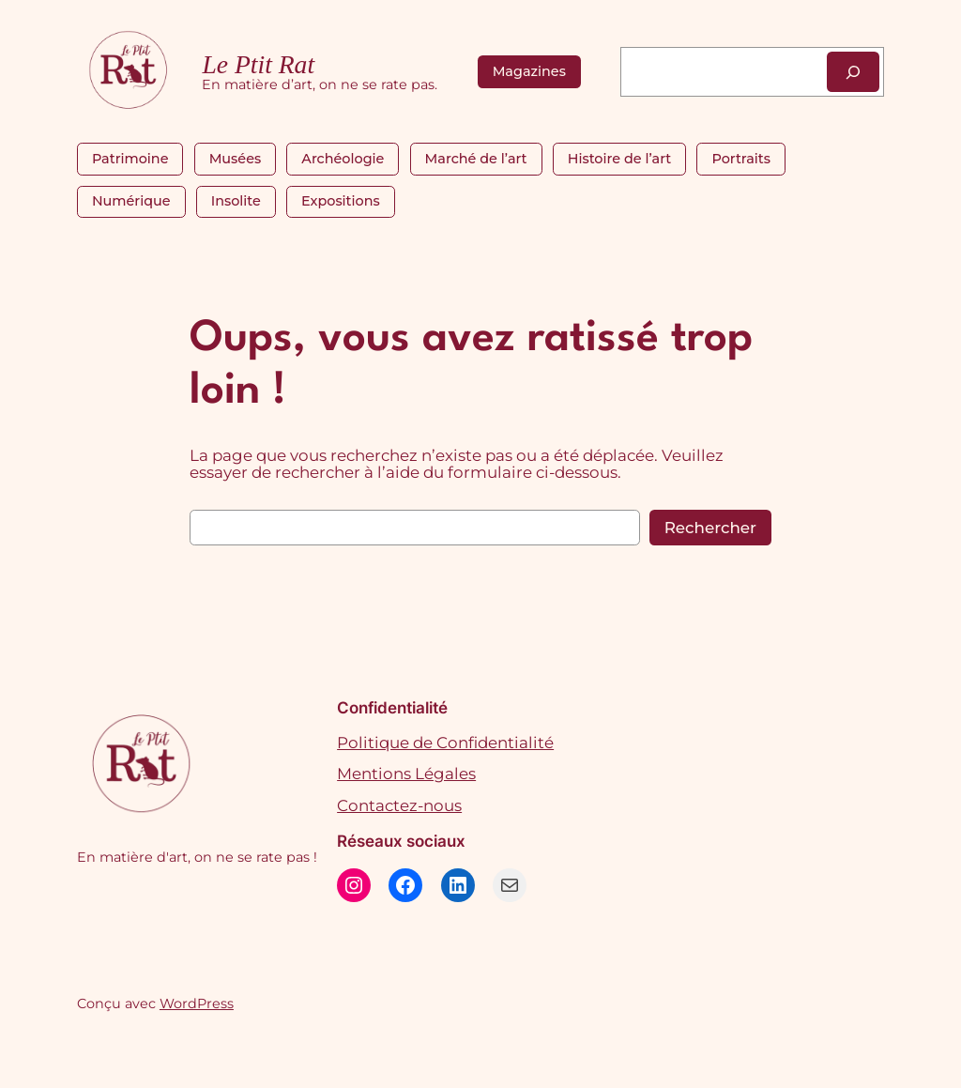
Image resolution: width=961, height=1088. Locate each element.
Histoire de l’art (619, 158)
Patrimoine (130, 158)
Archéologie (342, 158)
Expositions (340, 200)
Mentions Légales (406, 773)
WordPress (197, 1003)
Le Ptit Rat (258, 64)
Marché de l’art (476, 158)
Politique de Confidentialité (445, 742)
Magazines (529, 71)
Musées (235, 158)
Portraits (740, 158)
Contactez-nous (399, 805)
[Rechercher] (853, 72)
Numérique (131, 200)
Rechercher (710, 527)
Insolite (236, 200)
